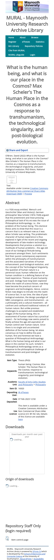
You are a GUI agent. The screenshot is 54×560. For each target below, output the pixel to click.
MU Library (13, 46)
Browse (34, 37)
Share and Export (17, 150)
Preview (28, 193)
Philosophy (40, 384)
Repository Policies (34, 46)
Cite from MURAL (16, 50)
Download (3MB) (14, 193)
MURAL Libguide (16, 54)
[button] (7, 538)
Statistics (40, 41)
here (20, 419)
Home (11, 37)
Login (32, 54)
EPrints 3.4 (37, 551)
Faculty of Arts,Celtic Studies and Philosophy (32, 383)
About (22, 37)
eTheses (26, 41)
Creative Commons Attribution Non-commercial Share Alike (27, 189)
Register (12, 41)
